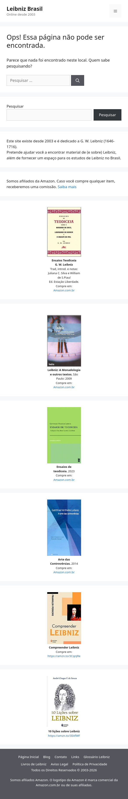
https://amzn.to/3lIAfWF (64, 736)
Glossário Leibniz (97, 757)
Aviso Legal (59, 764)
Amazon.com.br (64, 290)
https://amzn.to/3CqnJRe (64, 656)
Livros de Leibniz (33, 764)
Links (75, 757)
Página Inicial (28, 757)
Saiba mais (67, 186)
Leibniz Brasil (25, 8)
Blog (46, 757)
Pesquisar (15, 106)
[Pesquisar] (77, 80)
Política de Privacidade (90, 764)
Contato (61, 757)
